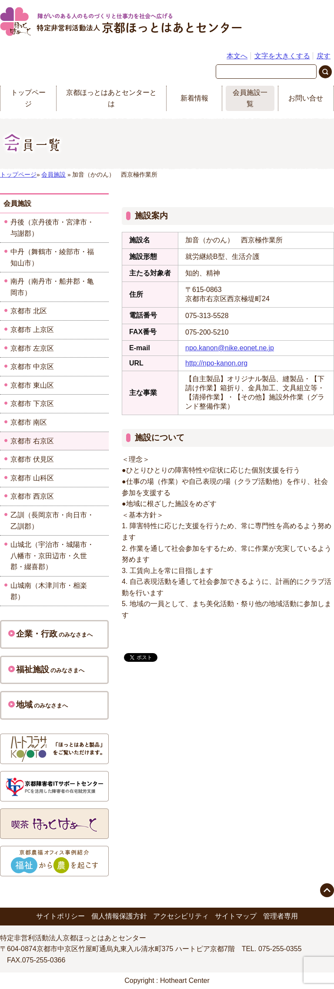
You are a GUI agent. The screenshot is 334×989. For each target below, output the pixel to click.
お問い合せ (305, 98)
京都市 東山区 (32, 385)
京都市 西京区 (32, 496)
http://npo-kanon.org (216, 363)
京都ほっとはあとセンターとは (111, 98)
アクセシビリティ (181, 916)
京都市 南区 (28, 422)
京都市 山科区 (32, 478)
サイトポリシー (60, 916)
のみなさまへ (50, 633)
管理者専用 (280, 916)
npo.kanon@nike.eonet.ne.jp (229, 348)
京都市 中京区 (32, 366)
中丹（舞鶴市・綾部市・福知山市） (52, 257)
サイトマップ (236, 916)
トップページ (28, 98)
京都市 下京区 (32, 403)
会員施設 (53, 174)
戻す (324, 56)
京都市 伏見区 (32, 459)
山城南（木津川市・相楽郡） (48, 591)
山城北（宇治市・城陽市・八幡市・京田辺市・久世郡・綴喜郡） (52, 555)
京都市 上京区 (32, 329)
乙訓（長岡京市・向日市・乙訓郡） (52, 520)
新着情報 (194, 98)
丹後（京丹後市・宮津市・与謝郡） (52, 227)
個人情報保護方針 (119, 916)
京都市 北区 (28, 311)
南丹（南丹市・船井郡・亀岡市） (52, 287)
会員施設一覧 (250, 98)
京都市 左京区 (32, 348)
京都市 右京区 (32, 441)
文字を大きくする (282, 56)
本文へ (237, 56)
